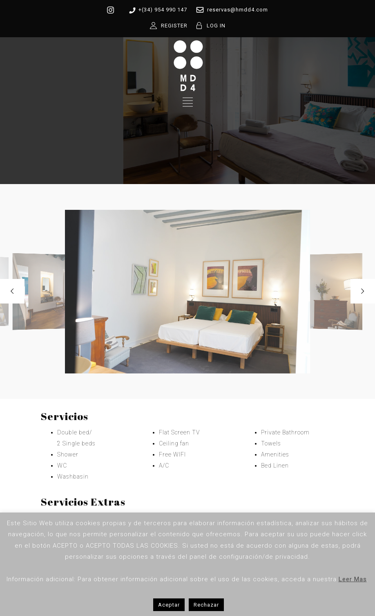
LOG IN (216, 25)
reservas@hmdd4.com (230, 9)
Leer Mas (353, 579)
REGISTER (174, 25)
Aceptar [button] (169, 605)
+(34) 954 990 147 (156, 10)
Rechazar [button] (206, 605)
